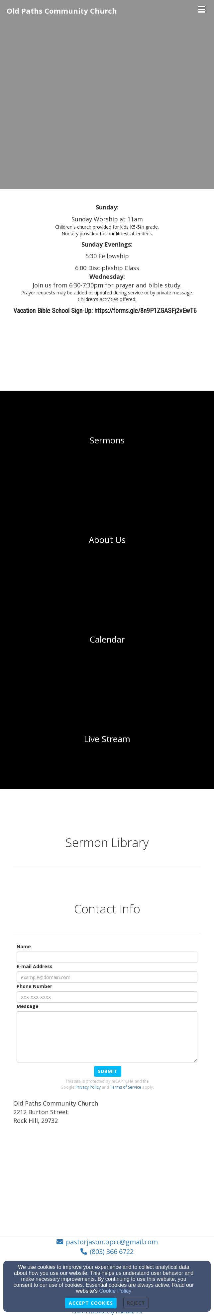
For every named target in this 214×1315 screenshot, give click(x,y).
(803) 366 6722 (112, 1251)
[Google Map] (107, 1179)
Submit (108, 1071)
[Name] (107, 957)
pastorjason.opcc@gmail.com (112, 1241)
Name (24, 946)
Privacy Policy (88, 1087)
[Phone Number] (107, 997)
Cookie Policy (115, 1291)
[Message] (107, 1036)
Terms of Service (125, 1087)
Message (28, 1006)
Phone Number (34, 986)
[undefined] (107, 440)
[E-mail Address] (107, 977)
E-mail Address (35, 966)
